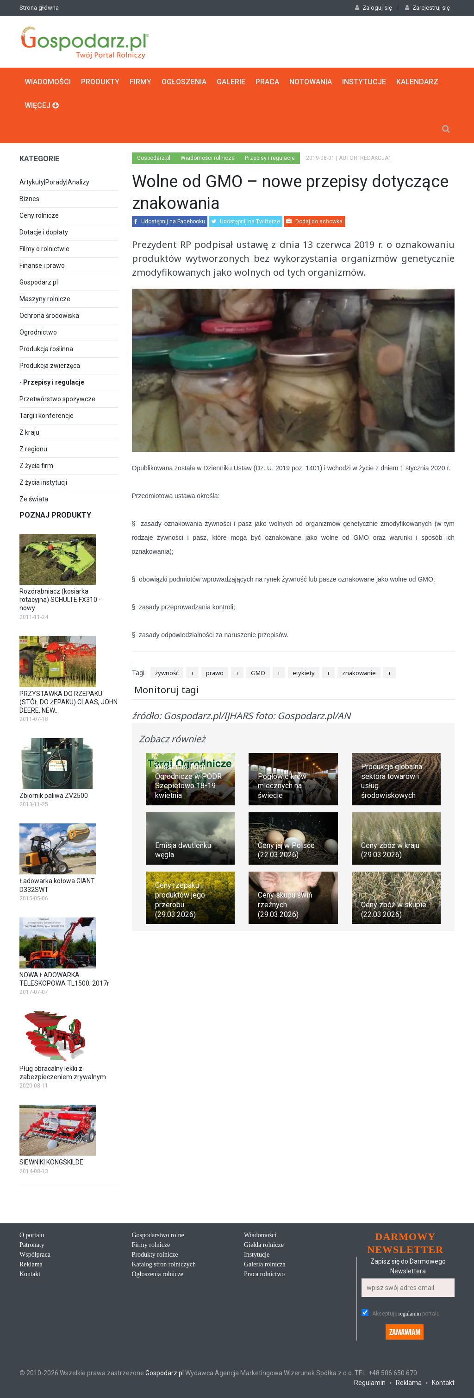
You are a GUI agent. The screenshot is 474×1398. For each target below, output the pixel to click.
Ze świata (33, 499)
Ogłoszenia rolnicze (158, 1274)
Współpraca (34, 1254)
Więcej (42, 105)
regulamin (410, 1313)
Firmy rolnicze (151, 1244)
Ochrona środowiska (49, 315)
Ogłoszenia (184, 81)
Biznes (29, 198)
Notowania (310, 81)
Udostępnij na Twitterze (245, 221)
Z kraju (29, 432)
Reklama (31, 1264)
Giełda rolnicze (264, 1244)
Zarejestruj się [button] (427, 8)
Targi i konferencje (46, 415)
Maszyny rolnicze (44, 299)
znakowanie (359, 673)
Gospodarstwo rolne (158, 1235)
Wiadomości (48, 81)
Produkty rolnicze (155, 1254)
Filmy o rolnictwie (44, 249)
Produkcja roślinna (46, 349)
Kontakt (29, 1274)
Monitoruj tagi (166, 689)
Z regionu (33, 449)
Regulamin (370, 1382)
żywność (167, 673)
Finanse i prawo (42, 265)
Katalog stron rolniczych (164, 1264)
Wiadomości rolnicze (208, 158)
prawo (215, 673)
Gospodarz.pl (38, 282)
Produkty (100, 81)
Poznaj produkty (55, 515)
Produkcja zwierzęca (49, 365)
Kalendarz (417, 81)
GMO (258, 673)
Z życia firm (36, 465)
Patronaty (31, 1244)
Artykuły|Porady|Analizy (54, 182)
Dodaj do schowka (314, 221)
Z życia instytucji (43, 482)
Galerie (231, 81)
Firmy (140, 81)
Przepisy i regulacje (53, 382)
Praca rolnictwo (264, 1274)
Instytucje (364, 81)
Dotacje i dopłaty (43, 232)
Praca (267, 81)
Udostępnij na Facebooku (169, 221)
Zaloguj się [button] (373, 8)
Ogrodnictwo (38, 332)
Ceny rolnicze (39, 215)
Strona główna (39, 7)
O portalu (31, 1235)
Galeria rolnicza (265, 1264)
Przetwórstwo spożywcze (57, 399)
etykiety (304, 673)
